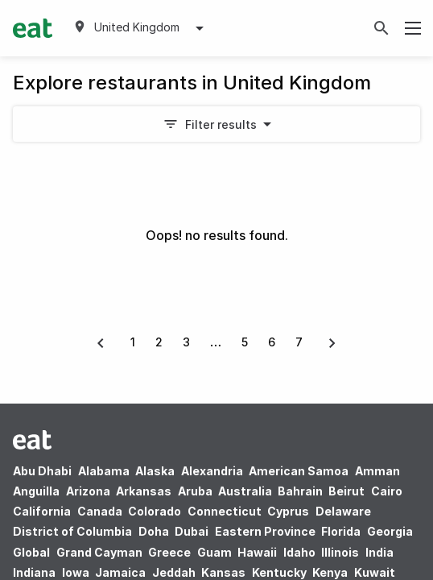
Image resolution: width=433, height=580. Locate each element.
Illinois (340, 552)
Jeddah (174, 572)
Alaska (155, 471)
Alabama (104, 471)
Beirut (346, 491)
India (379, 552)
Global (31, 552)
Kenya (330, 572)
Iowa (75, 572)
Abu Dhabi (42, 471)
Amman (377, 471)
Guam (214, 552)
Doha (153, 531)
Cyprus (288, 511)
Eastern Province (265, 531)
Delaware (343, 511)
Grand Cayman (99, 552)
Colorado (154, 511)
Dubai (191, 531)
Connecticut (225, 511)
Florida (341, 531)
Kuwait (374, 572)
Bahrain (300, 491)
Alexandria (212, 471)
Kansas (223, 572)
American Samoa (298, 471)
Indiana (34, 572)
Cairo (386, 491)
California (42, 511)
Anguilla (36, 491)
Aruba (195, 491)
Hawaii (257, 552)
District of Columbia (72, 531)
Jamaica (120, 572)
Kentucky (279, 572)
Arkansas (143, 491)
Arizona (88, 491)
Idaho (299, 552)
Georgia (390, 531)
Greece (169, 552)
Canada (99, 511)
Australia (246, 491)
